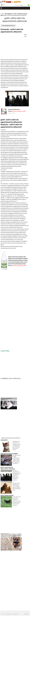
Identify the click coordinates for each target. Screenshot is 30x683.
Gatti (14, 13)
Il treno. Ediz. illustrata (14, 109)
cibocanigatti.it (9, 13)
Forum (3, 4)
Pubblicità (26, 614)
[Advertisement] (12, 46)
